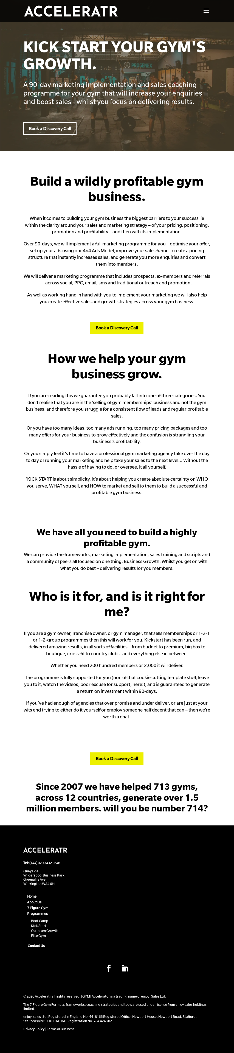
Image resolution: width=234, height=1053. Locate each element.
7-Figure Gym (37, 908)
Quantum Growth (44, 930)
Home (31, 896)
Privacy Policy (34, 1029)
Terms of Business (60, 1029)
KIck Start (38, 925)
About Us (34, 902)
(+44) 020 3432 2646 (44, 863)
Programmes (37, 913)
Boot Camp (39, 920)
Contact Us (36, 945)
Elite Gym (38, 935)
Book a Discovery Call (50, 128)
